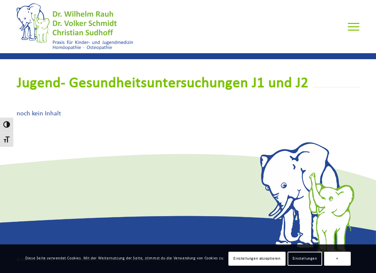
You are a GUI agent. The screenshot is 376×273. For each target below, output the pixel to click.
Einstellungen (305, 259)
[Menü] (351, 26)
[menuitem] (351, 26)
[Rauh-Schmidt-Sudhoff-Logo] (75, 26)
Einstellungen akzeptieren (256, 259)
